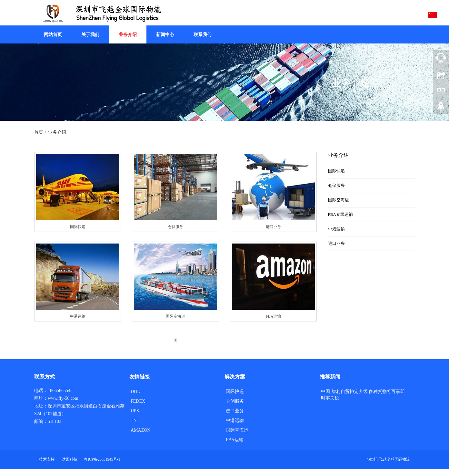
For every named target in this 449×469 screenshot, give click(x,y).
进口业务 (336, 243)
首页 (38, 132)
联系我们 (203, 34)
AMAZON (140, 430)
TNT (135, 420)
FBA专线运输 (340, 214)
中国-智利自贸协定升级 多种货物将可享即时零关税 (363, 394)
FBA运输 (235, 439)
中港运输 (336, 228)
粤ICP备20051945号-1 (102, 459)
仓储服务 (336, 185)
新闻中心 (165, 34)
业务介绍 (128, 34)
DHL (135, 391)
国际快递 (336, 170)
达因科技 (69, 459)
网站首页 (53, 34)
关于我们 (90, 34)
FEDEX (138, 401)
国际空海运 (338, 199)
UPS (135, 410)
